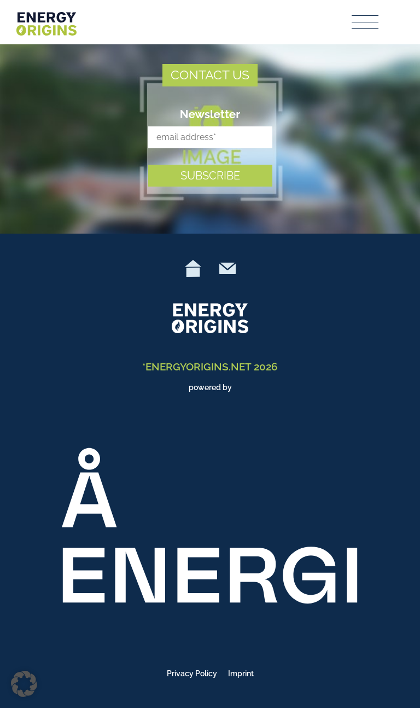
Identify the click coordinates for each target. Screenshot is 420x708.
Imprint (241, 673)
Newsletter (210, 114)
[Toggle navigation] (365, 22)
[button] (24, 684)
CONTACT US (210, 74)
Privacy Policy (192, 673)
